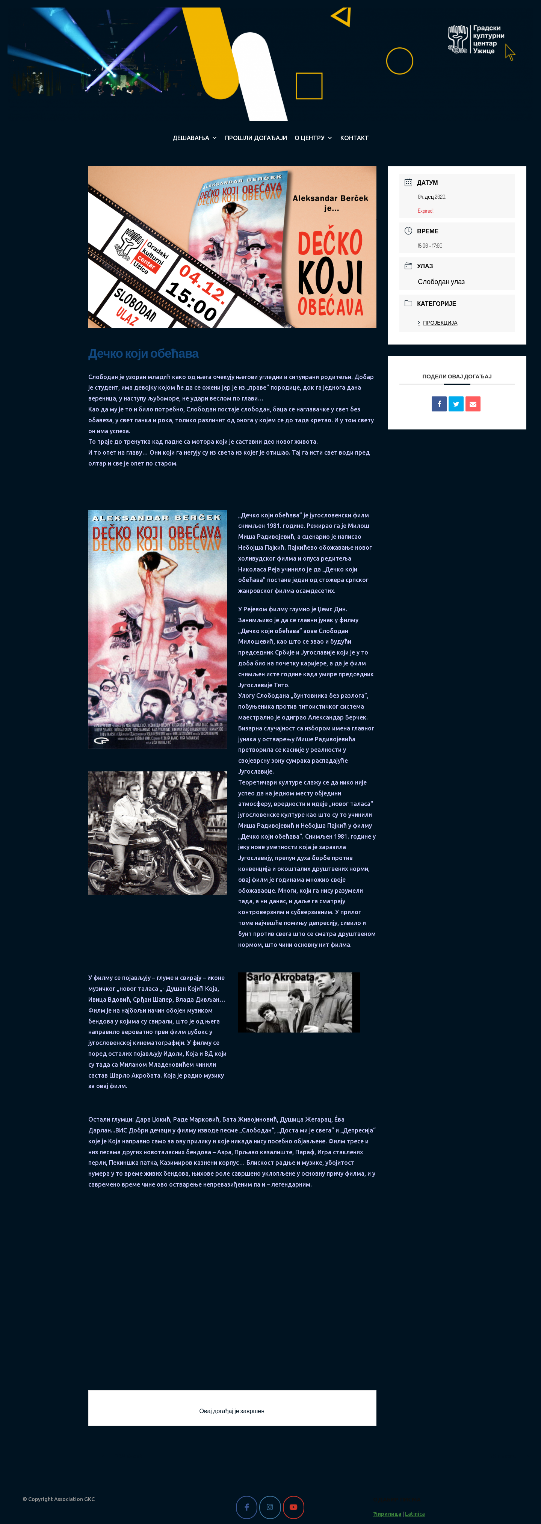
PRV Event (122, 1456)
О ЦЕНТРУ (314, 138)
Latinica (415, 1514)
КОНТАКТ (354, 138)
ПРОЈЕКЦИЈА (437, 322)
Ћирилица (387, 1514)
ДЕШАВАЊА (195, 138)
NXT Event (509, 1456)
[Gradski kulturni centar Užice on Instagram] (270, 1507)
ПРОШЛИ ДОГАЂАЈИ (256, 138)
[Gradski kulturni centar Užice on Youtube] (293, 1507)
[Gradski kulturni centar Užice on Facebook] (246, 1507)
